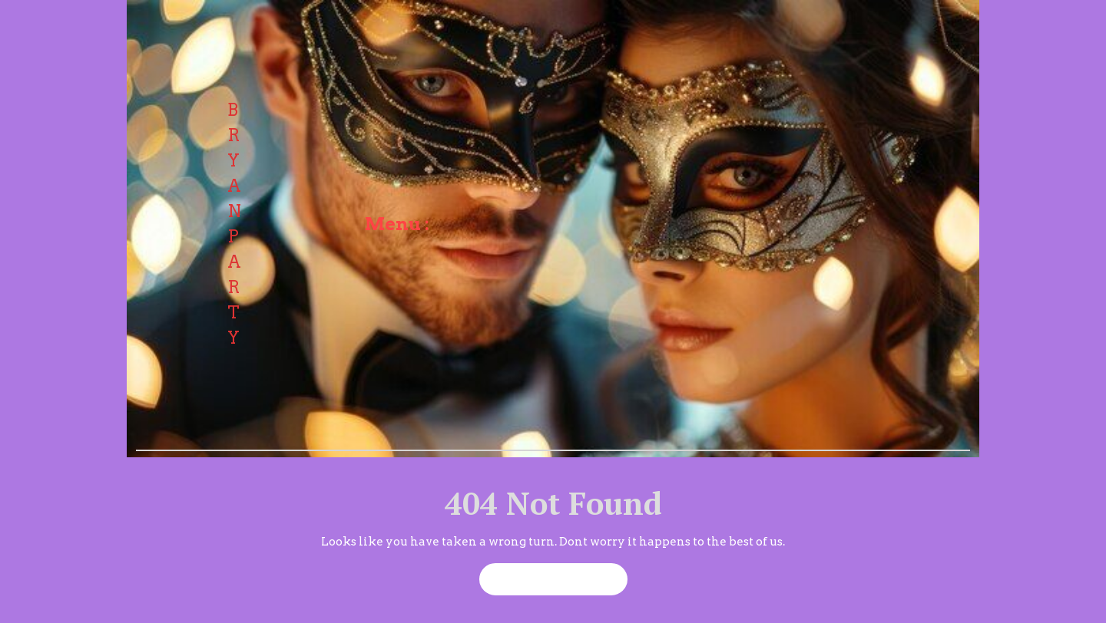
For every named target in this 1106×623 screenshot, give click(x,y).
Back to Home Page (546, 574)
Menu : (397, 224)
